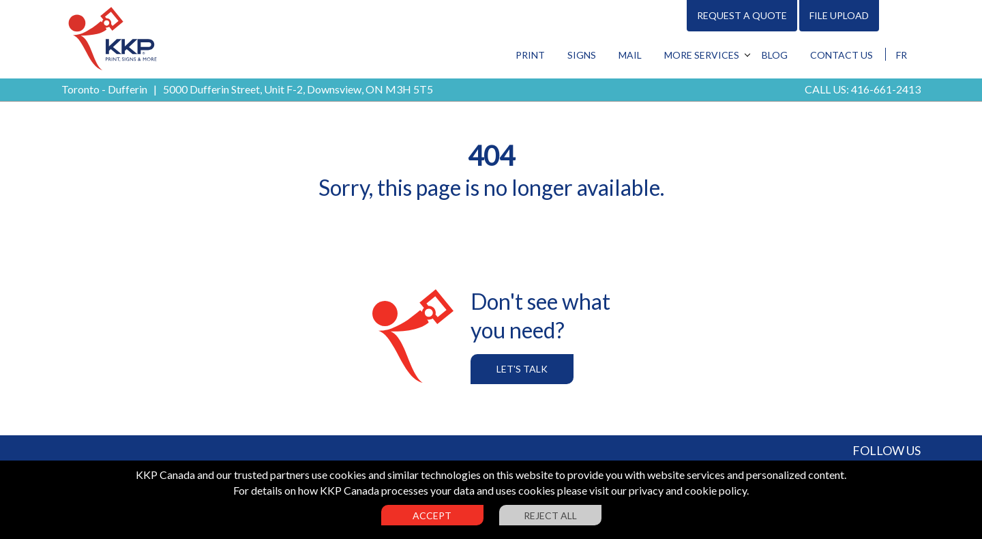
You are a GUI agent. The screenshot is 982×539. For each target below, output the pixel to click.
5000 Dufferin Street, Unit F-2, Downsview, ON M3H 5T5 (298, 89)
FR (901, 55)
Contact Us (841, 55)
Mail (630, 55)
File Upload (839, 15)
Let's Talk (522, 369)
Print (530, 55)
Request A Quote (742, 15)
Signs (581, 55)
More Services (701, 55)
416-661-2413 (886, 89)
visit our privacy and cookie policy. (669, 490)
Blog (775, 55)
